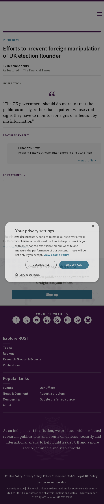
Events (8, 377)
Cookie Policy (13, 466)
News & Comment (15, 383)
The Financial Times (18, 237)
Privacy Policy (33, 466)
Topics (7, 337)
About (7, 395)
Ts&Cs (71, 466)
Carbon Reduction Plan (51, 472)
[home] (34, 14)
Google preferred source (57, 389)
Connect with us (52, 304)
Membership (11, 389)
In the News (11, 29)
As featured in (14, 165)
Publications (12, 355)
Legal (80, 466)
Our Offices (47, 377)
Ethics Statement (54, 466)
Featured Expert (16, 125)
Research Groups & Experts (22, 349)
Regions (8, 343)
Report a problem (52, 383)
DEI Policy (91, 466)
